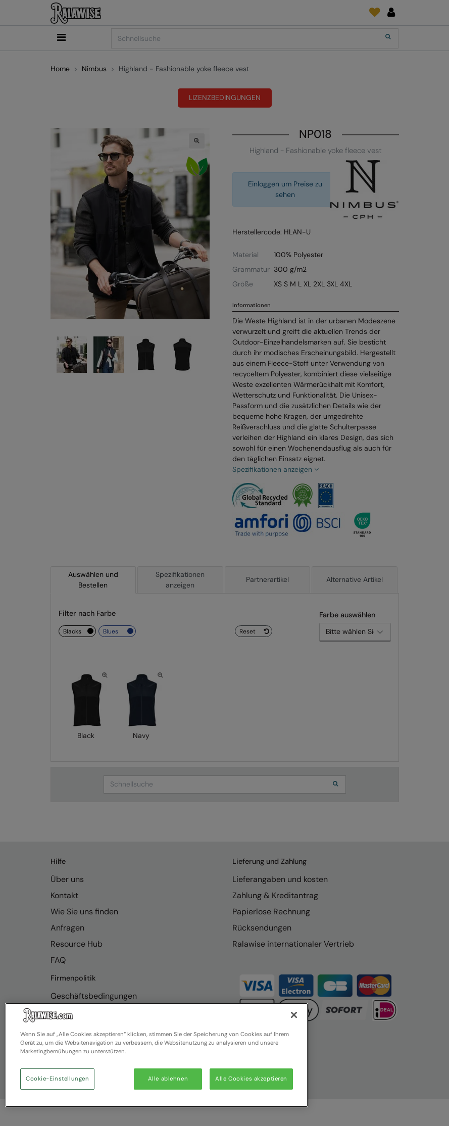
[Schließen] (294, 1015)
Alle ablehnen (168, 1079)
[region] (156, 1055)
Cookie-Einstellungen (57, 1079)
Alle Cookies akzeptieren (251, 1079)
